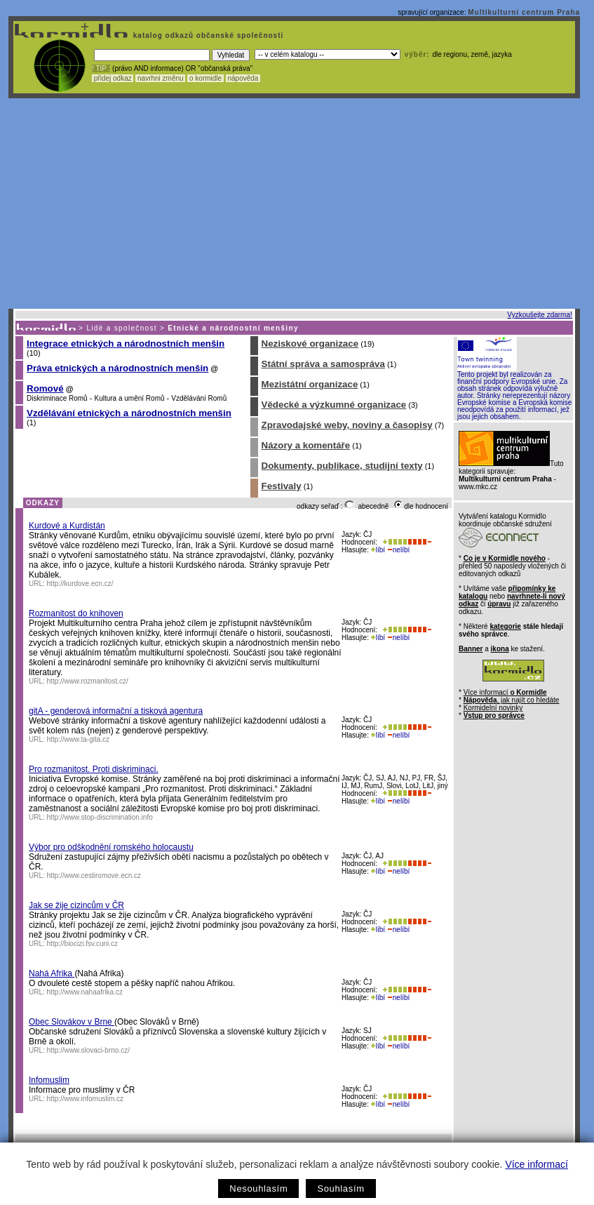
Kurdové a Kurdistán (67, 526)
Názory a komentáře (306, 445)
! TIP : (101, 68)
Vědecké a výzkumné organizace (334, 404)
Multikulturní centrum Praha (524, 12)
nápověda (243, 78)
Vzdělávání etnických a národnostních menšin (129, 413)
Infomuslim (49, 1080)
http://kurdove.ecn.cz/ (80, 583)
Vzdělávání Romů (199, 398)
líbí (378, 550)
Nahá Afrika (51, 973)
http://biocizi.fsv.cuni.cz (83, 943)
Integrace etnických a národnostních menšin (125, 343)
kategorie (505, 626)
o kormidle (205, 78)
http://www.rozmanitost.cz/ (87, 681)
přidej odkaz (112, 78)
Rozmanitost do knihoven (76, 613)
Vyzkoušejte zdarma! (539, 315)
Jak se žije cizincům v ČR (76, 905)
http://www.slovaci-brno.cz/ (88, 1050)
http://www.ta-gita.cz (78, 739)
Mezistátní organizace (310, 384)
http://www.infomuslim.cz (85, 1099)
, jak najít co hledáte (512, 700)
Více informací (536, 1164)
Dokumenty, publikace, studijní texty (342, 465)
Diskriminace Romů (57, 398)
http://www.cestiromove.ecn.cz (94, 875)
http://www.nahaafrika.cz (85, 992)
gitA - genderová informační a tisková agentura (116, 711)
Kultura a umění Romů (129, 398)
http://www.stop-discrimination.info (100, 817)
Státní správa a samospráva (323, 364)
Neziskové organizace (310, 343)
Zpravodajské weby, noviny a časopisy (347, 425)
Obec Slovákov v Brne (71, 1022)
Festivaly (282, 486)
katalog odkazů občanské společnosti (206, 35)
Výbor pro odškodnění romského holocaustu (111, 847)
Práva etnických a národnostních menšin (117, 368)
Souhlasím (340, 1188)
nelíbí (398, 550)
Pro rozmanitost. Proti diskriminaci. (93, 769)
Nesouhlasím (258, 1188)
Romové (45, 388)
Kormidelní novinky (493, 708)
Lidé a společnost (121, 328)
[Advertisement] (294, 203)
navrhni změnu (160, 78)
